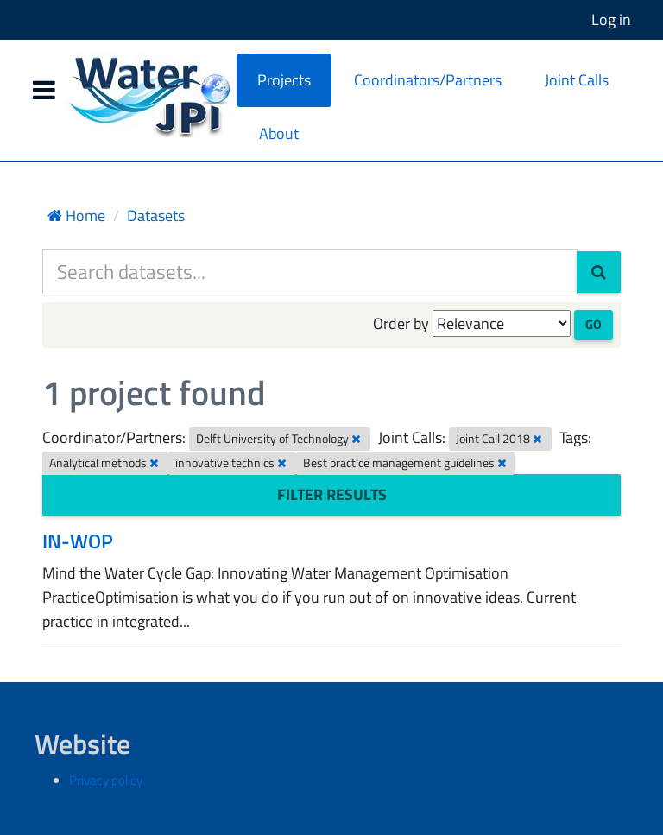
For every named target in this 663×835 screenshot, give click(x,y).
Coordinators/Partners (428, 80)
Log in (611, 19)
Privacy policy (105, 780)
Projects (284, 80)
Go (593, 324)
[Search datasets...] (310, 271)
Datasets (156, 215)
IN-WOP (77, 541)
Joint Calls (577, 80)
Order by (401, 323)
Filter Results (332, 494)
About (279, 133)
